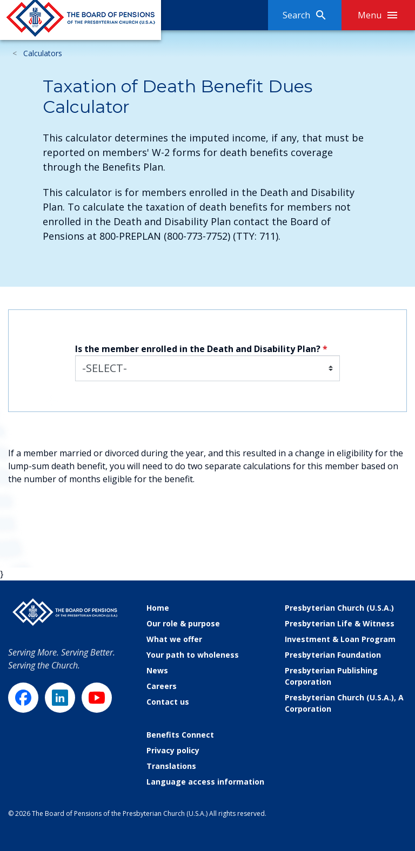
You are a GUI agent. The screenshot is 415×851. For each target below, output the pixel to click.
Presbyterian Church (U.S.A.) (339, 608)
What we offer (174, 639)
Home (157, 608)
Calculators (42, 53)
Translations (171, 766)
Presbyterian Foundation (333, 655)
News (157, 670)
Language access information (205, 781)
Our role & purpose (183, 623)
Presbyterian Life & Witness (339, 623)
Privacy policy (172, 750)
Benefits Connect (180, 735)
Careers (161, 686)
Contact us (167, 702)
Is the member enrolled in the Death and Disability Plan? (197, 349)
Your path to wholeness (192, 655)
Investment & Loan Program (340, 639)
